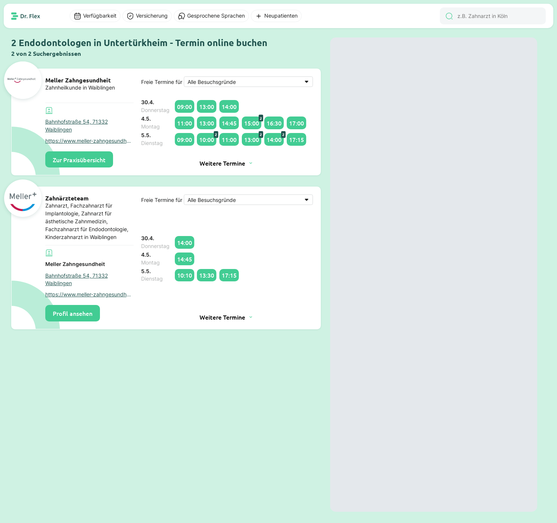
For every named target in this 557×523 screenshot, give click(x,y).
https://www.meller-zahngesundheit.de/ (89, 140)
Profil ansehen (72, 313)
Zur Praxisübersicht (79, 159)
